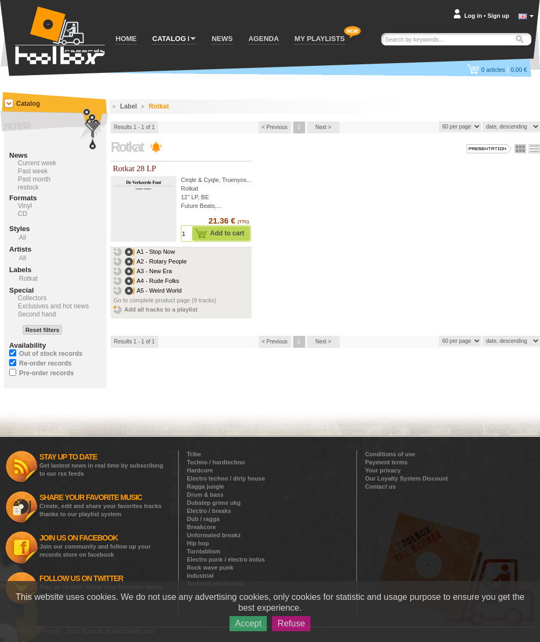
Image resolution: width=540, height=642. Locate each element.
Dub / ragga (203, 519)
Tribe (194, 454)
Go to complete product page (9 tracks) (165, 300)
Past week (33, 171)
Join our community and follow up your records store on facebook (95, 545)
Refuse (291, 623)
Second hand (37, 314)
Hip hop (198, 543)
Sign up (498, 15)
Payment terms (386, 462)
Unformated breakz (214, 535)
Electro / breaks (209, 511)
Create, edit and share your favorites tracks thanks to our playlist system (100, 505)
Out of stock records (50, 353)
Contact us (380, 486)
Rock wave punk (210, 567)
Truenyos (234, 180)
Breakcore (201, 527)
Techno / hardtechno (216, 462)
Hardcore (200, 470)
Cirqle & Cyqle (200, 180)
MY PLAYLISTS (319, 39)
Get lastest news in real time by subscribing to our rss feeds (101, 464)
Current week (37, 163)
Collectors (32, 298)
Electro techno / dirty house (226, 478)
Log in (473, 15)
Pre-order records (46, 373)
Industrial (200, 575)
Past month (34, 179)
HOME (126, 39)
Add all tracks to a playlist (161, 309)
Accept (248, 623)
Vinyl (25, 206)
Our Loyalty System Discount (406, 478)
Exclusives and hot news (53, 306)
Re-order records (45, 363)
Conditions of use (390, 454)
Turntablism (203, 551)
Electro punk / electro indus (226, 559)
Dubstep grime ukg (214, 502)
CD (22, 214)
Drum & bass (205, 494)
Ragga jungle (205, 486)
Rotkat (189, 188)
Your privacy (383, 470)
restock (28, 187)
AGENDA (263, 39)
